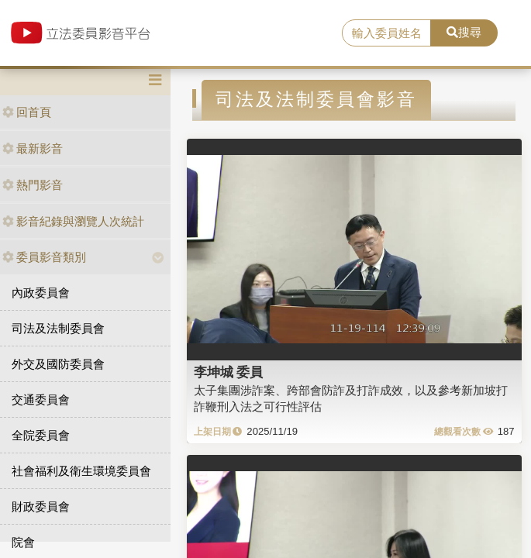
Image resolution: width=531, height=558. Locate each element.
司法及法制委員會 (58, 328)
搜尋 (464, 32)
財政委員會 (41, 506)
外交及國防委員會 (58, 363)
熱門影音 (32, 184)
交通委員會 (41, 399)
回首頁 (26, 112)
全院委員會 (41, 435)
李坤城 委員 (229, 372)
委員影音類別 (44, 257)
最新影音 (32, 148)
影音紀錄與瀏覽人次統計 (73, 221)
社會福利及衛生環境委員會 (81, 470)
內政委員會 (41, 292)
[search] (386, 33)
